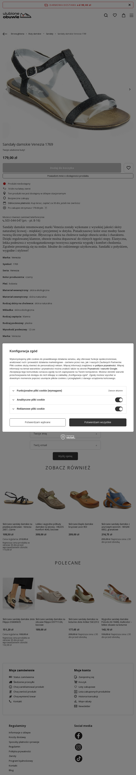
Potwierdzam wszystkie (97, 422)
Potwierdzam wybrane (37, 422)
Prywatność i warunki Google (102, 368)
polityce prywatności (105, 365)
